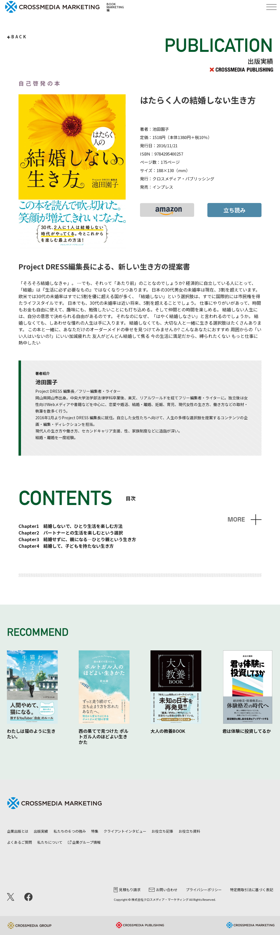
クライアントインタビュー (125, 831)
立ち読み (234, 210)
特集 (94, 831)
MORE (236, 519)
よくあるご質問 (19, 842)
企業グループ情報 (84, 842)
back (19, 36)
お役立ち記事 (162, 831)
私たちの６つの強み (70, 831)
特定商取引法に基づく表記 (251, 889)
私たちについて (49, 842)
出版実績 (41, 831)
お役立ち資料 (189, 831)
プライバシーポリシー (204, 889)
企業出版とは (17, 831)
